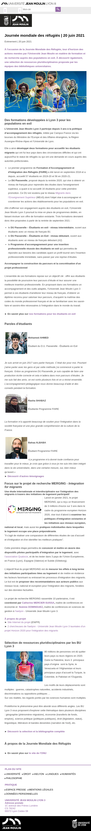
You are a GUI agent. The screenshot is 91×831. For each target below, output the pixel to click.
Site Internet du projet (19, 622)
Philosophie (14, 778)
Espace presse (16, 789)
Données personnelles (22, 793)
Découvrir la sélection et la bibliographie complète (36, 731)
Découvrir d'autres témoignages (26, 476)
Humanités (69, 774)
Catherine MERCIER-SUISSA (37, 602)
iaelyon (39, 774)
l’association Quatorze (16, 556)
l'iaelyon (19, 611)
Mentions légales (41, 789)
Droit (27, 774)
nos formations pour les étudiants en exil (52, 314)
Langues (53, 774)
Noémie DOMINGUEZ (31, 607)
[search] (38, 9)
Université (13, 774)
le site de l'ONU (37, 753)
